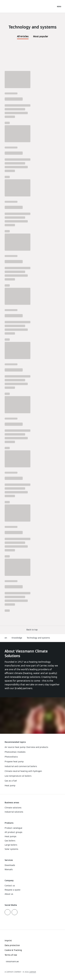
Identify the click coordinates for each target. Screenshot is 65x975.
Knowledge (17, 637)
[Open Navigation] (59, 6)
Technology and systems (38, 637)
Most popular (40, 36)
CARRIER (32, 972)
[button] (32, 629)
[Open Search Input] (53, 6)
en (6, 637)
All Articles (23, 36)
